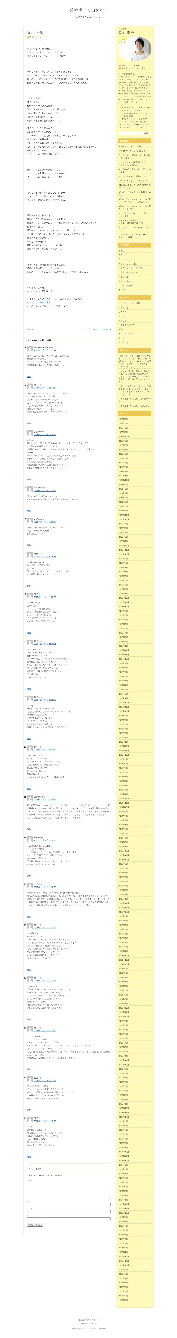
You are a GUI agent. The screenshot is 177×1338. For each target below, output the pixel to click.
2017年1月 (123, 698)
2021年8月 (123, 489)
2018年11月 (124, 602)
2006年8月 (123, 1222)
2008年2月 (123, 1143)
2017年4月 (123, 685)
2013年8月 (123, 868)
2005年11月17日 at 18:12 (45, 434)
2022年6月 (123, 454)
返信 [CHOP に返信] (29, 511)
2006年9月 (123, 1217)
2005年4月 (123, 1291)
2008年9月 (123, 1121)
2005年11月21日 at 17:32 (45, 1031)
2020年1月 (123, 541)
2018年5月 (123, 628)
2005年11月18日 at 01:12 (45, 522)
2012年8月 (123, 921)
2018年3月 (123, 637)
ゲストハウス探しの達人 (38, 302)
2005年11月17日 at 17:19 (45, 388)
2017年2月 (123, 694)
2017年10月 (124, 659)
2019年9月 (123, 559)
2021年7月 (123, 493)
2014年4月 (123, 833)
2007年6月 (123, 1178)
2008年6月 (123, 1134)
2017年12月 (124, 650)
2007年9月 (123, 1165)
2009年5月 (123, 1086)
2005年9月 (123, 1269)
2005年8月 (123, 1274)
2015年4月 (123, 781)
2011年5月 (123, 986)
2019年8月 (123, 563)
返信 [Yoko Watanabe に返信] (29, 377)
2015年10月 (124, 755)
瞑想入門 (122, 290)
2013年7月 (123, 873)
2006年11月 (124, 1208)
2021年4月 (123, 506)
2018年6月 (123, 624)
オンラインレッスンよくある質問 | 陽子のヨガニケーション (135, 391)
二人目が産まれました (128, 272)
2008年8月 (123, 1126)
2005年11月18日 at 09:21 (45, 556)
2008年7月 (123, 1130)
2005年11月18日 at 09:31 (45, 644)
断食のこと (123, 342)
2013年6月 (123, 877)
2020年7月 (123, 524)
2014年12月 (124, 798)
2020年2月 (123, 537)
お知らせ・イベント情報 (129, 303)
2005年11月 (124, 1261)
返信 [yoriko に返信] (29, 829)
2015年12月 (124, 746)
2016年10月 (124, 711)
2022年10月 (124, 436)
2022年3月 (123, 467)
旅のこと (122, 321)
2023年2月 (123, 432)
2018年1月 (123, 646)
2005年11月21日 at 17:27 (45, 981)
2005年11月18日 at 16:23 (45, 840)
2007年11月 (124, 1156)
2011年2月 (123, 999)
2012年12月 (124, 903)
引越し (31, 329)
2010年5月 (123, 1038)
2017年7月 (123, 672)
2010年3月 (123, 1047)
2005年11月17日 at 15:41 (45, 350)
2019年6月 (123, 572)
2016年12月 (124, 702)
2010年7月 (123, 1030)
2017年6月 (123, 676)
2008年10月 (124, 1117)
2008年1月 (123, 1147)
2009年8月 (123, 1073)
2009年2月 (123, 1099)
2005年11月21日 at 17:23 (45, 928)
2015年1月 (123, 794)
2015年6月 (123, 772)
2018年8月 (123, 615)
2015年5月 (123, 777)
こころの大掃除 (125, 285)
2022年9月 (123, 441)
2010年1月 (123, 1056)
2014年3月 (123, 838)
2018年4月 (123, 633)
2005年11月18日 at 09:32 (45, 700)
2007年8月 (123, 1169)
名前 (29, 1205)
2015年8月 (123, 764)
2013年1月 (123, 899)
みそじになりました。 (128, 264)
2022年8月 (123, 445)
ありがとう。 (124, 259)
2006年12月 (124, 1204)
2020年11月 (124, 515)
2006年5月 (123, 1235)
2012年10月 (124, 912)
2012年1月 (123, 951)
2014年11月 (124, 803)
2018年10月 (124, 606)
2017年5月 (123, 681)
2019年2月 (123, 589)
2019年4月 (123, 580)
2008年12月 (124, 1108)
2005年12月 (124, 1256)
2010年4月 (123, 1043)
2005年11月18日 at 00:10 (45, 491)
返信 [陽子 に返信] (29, 586)
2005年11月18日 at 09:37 (45, 750)
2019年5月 (123, 576)
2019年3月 (123, 585)
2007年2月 (123, 1195)
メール (29, 1212)
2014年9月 (123, 812)
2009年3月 (123, 1095)
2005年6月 (123, 1283)
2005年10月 (124, 1265)
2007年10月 (124, 1160)
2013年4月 (123, 886)
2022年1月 (123, 476)
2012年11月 (124, 907)
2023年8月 (123, 419)
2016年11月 (124, 707)
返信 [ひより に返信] (29, 479)
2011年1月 (123, 1003)
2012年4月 (123, 938)
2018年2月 (123, 641)
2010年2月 (123, 1051)
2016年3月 (123, 733)
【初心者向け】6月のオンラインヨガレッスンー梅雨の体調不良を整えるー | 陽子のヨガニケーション (134, 376)
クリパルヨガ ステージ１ (98, 329)
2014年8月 (123, 816)
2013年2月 (123, 894)
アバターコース (125, 334)
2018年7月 (123, 620)
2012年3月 (123, 942)
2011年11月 (124, 960)
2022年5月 (123, 458)
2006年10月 (124, 1213)
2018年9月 (123, 611)
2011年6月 (123, 982)
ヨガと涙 (122, 255)
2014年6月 (123, 825)
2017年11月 (124, 655)
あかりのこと (124, 316)
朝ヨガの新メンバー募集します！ (133, 176)
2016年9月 (123, 716)
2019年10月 (124, 554)
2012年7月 (123, 925)
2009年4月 (123, 1091)
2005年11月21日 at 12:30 (45, 887)
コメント (30, 1180)
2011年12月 (124, 955)
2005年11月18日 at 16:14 (45, 800)
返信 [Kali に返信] (29, 1110)
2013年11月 (124, 855)
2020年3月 (123, 532)
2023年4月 (123, 423)
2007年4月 (123, 1187)
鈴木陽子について (126, 325)
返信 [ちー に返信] (29, 423)
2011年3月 (123, 995)
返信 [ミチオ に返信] (29, 916)
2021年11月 (124, 480)
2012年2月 (123, 947)
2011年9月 (123, 968)
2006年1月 (123, 1252)
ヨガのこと (123, 307)
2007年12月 (124, 1152)
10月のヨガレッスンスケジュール (133, 181)
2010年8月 (123, 1025)
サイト (29, 1219)
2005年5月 (123, 1287)
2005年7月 (123, 1278)
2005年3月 (123, 1296)
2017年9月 (123, 663)
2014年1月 (123, 846)
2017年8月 (123, 668)
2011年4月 (123, 990)
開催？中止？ (124, 277)
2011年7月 (123, 977)
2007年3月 (123, 1191)
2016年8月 (123, 720)
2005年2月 (123, 1300)
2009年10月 (124, 1065)
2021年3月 (123, 511)
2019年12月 (124, 545)
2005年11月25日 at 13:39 (45, 1121)
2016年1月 (123, 742)
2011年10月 (124, 964)
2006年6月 (123, 1230)
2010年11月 (124, 1012)
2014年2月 (123, 842)
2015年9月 (123, 759)
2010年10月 (124, 1017)
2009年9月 (123, 1069)
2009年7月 (123, 1078)
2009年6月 (123, 1082)
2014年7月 (123, 820)
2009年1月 (123, 1104)
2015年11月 (124, 750)
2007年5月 (123, 1182)
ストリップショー (126, 281)
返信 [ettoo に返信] (29, 876)
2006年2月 (123, 1248)
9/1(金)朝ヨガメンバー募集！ (131, 146)
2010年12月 (124, 1008)
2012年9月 (123, 916)
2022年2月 (123, 471)
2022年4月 (123, 463)
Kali (36, 1078)
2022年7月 (123, 450)
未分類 (121, 338)
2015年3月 (123, 785)
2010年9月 (123, 1021)
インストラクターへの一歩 (130, 268)
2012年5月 (123, 934)
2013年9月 (123, 864)
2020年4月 (123, 528)
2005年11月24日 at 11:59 (45, 1080)
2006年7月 (123, 1226)
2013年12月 (124, 851)
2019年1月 (123, 593)
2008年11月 (124, 1112)
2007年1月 (123, 1200)
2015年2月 (123, 790)
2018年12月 (124, 598)
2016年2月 (123, 737)
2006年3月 (123, 1243)
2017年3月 (123, 689)
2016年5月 (123, 724)
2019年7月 (123, 567)
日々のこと (123, 312)
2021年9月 (123, 484)
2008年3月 (123, 1139)
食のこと (122, 329)
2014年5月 (123, 829)
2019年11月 (124, 550)
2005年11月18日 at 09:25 (45, 597)
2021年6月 (123, 497)
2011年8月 (123, 973)
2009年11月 (124, 1060)
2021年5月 (123, 502)
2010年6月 (123, 1034)
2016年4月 (123, 729)
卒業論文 (122, 250)
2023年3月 (123, 428)
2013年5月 (123, 881)
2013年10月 (124, 860)
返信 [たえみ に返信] (29, 545)
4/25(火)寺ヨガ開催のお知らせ (132, 151)
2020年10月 (124, 519)
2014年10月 (124, 807)
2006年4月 (123, 1239)
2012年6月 (123, 929)
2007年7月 (123, 1173)
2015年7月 (123, 768)
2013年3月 (123, 890)
